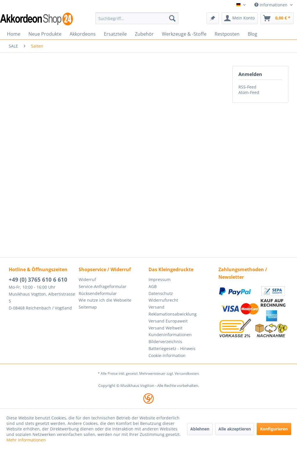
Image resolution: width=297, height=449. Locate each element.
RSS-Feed (247, 87)
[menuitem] (137, 18)
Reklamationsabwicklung (172, 314)
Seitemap (88, 307)
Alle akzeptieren (234, 429)
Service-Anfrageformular (102, 286)
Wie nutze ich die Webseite (105, 300)
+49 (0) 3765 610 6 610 (38, 279)
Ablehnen (199, 429)
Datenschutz (160, 293)
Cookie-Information (167, 355)
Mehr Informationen (26, 440)
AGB (152, 286)
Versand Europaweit (168, 321)
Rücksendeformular (98, 293)
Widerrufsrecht (163, 300)
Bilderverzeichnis (165, 341)
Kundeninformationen (170, 334)
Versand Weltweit (165, 328)
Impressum (159, 279)
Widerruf (87, 279)
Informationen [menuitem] (271, 5)
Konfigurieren (274, 429)
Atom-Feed (248, 92)
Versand (156, 307)
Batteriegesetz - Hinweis (171, 348)
